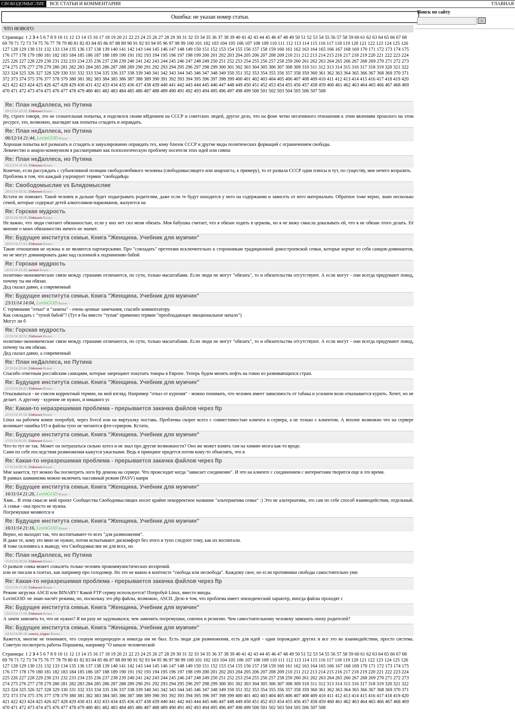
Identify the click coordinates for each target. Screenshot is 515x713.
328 (48, 73)
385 (115, 79)
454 (281, 85)
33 (197, 37)
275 (15, 67)
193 (148, 55)
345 (189, 73)
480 (90, 91)
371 (405, 73)
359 (306, 73)
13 (78, 37)
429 (73, 85)
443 (189, 85)
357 (289, 73)
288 (123, 67)
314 (339, 67)
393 (181, 79)
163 (306, 49)
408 (306, 79)
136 (81, 49)
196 (173, 55)
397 (214, 79)
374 (23, 79)
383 (98, 79)
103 (216, 43)
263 (323, 61)
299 (214, 67)
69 (5, 43)
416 (372, 79)
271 (389, 61)
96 (166, 43)
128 (15, 49)
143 (139, 49)
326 (31, 73)
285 (98, 67)
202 (223, 55)
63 (375, 37)
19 (114, 37)
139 (106, 49)
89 (124, 43)
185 (81, 55)
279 (48, 67)
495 (214, 91)
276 (23, 67)
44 (262, 37)
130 (31, 49)
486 (139, 91)
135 (73, 49)
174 (397, 49)
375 (31, 79)
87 (112, 43)
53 (316, 37)
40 (239, 37)
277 (31, 67)
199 (198, 55)
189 (115, 55)
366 (364, 73)
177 (15, 55)
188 (106, 55)
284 (90, 67)
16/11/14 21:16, (20, 528)
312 (323, 67)
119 (347, 43)
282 (73, 67)
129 (23, 49)
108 (257, 43)
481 (98, 91)
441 (173, 85)
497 (231, 91)
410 (323, 79)
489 (164, 91)
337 (123, 73)
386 (123, 79)
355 (273, 73)
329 (56, 73)
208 (273, 55)
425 (40, 85)
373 (15, 79)
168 (347, 49)
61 (363, 37)
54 (322, 37)
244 (164, 61)
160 (281, 49)
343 (173, 73)
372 (6, 79)
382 (90, 79)
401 (248, 79)
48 (286, 37)
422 (15, 85)
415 (364, 79)
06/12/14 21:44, (21, 138)
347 (206, 73)
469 (405, 85)
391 (164, 79)
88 (118, 43)
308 (289, 67)
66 (393, 37)
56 (334, 37)
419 (397, 79)
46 (274, 37)
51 (304, 37)
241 (139, 61)
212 (306, 55)
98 (178, 43)
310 (306, 67)
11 (66, 37)
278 (40, 67)
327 (40, 73)
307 (281, 67)
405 (281, 79)
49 (292, 37)
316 (356, 67)
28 (167, 37)
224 (405, 55)
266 (347, 61)
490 (173, 91)
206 (256, 55)
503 (281, 91)
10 (60, 37)
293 (164, 67)
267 (356, 61)
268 (364, 61)
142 (131, 49)
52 (310, 37)
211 (298, 55)
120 (355, 43)
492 (189, 91)
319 (381, 67)
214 (323, 55)
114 (306, 43)
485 (131, 91)
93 (148, 43)
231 (56, 61)
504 (289, 91)
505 (298, 91)
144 (148, 49)
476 (56, 91)
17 (102, 37)
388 (139, 79)
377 (48, 79)
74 (35, 43)
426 (48, 85)
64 (381, 37)
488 (156, 91)
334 (98, 73)
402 (256, 79)
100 (191, 43)
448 (231, 85)
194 (156, 55)
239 (123, 61)
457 (306, 85)
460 (331, 85)
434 (115, 85)
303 (248, 67)
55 (328, 37)
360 (314, 73)
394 (189, 79)
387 (131, 79)
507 (314, 91)
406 (289, 79)
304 (256, 67)
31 (185, 37)
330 (65, 73)
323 (6, 73)
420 (405, 79)
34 (203, 37)
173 (389, 49)
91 (136, 43)
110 (274, 43)
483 (115, 91)
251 (223, 61)
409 (314, 79)
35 (209, 37)
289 (131, 67)
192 (139, 55)
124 (388, 43)
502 (273, 91)
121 (363, 43)
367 (372, 73)
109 (265, 43)
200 (206, 55)
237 (106, 61)
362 (331, 73)
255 (256, 61)
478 (73, 91)
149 (189, 49)
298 (206, 67)
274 (6, 67)
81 (77, 43)
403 (264, 79)
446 (214, 85)
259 (289, 61)
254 (248, 61)
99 (184, 43)
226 (15, 61)
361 (323, 73)
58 (346, 37)
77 (53, 43)
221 (381, 55)
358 (298, 73)
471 (15, 91)
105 (232, 43)
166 (331, 49)
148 (181, 49)
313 (331, 67)
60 (357, 37)
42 (251, 37)
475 (48, 91)
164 (314, 49)
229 (40, 61)
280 (56, 67)
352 (248, 73)
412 (339, 79)
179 (31, 55)
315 (347, 67)
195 (164, 55)
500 (256, 91)
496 (223, 91)
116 (323, 43)
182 (56, 55)
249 (206, 61)
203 (231, 55)
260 (298, 61)
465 (372, 85)
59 (352, 37)
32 (191, 37)
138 (98, 49)
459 (323, 85)
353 (256, 73)
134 (65, 49)
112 (290, 43)
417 (381, 79)
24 (144, 37)
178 (23, 55)
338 (131, 73)
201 (214, 55)
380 (73, 79)
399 (231, 79)
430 (81, 85)
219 (364, 55)
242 (148, 61)
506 (306, 91)
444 (198, 85)
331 (73, 73)
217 (347, 55)
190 (123, 55)
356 (281, 73)
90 (130, 43)
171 (372, 49)
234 (81, 61)
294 (173, 67)
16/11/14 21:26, (20, 494)
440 (164, 85)
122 (372, 43)
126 (404, 43)
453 (273, 85)
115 (314, 43)
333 (90, 73)
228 (31, 61)
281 (65, 67)
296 (189, 67)
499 (248, 91)
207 (264, 55)
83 (89, 43)
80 (71, 43)
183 (65, 55)
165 (323, 49)
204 (239, 55)
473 (31, 91)
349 (223, 73)
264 (331, 61)
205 (248, 55)
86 (106, 43)
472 (23, 91)
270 (381, 61)
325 (23, 73)
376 (40, 79)
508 (322, 91)
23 (138, 37)
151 (206, 49)
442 (181, 85)
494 (206, 91)
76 (47, 43)
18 (108, 37)
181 (48, 55)
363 (339, 73)
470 (6, 91)
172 (381, 49)
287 (115, 67)
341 (156, 73)
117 (330, 43)
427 (56, 85)
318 (372, 67)
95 (160, 43)
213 (314, 55)
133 (56, 49)
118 (339, 43)
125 (397, 43)
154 (231, 49)
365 (356, 73)
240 (131, 61)
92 (142, 43)
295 (181, 67)
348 (214, 73)
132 (48, 49)
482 (106, 91)
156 (248, 49)
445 (206, 85)
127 (6, 49)
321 (397, 67)
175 (405, 49)
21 (126, 37)
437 (139, 85)
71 (17, 43)
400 (239, 79)
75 (41, 43)
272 (397, 61)
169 (356, 49)
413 (347, 79)
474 (40, 91)
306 (273, 67)
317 (364, 67)
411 (331, 79)
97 (172, 43)
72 (23, 43)
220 (372, 55)
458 (314, 85)
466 (381, 85)
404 (273, 79)
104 (224, 43)
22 (132, 37)
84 (94, 43)
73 (29, 43)
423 (23, 85)
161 (289, 49)
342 (164, 73)
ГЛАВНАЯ (503, 3)
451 (256, 85)
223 (397, 55)
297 (198, 67)
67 (399, 37)
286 (106, 67)
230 (48, 61)
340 (148, 73)
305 (264, 67)
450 (248, 85)
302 (239, 67)
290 (139, 67)
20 (120, 37)
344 (181, 73)
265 (339, 61)
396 (206, 79)
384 (106, 79)
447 (223, 85)
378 (56, 79)
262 (314, 61)
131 (40, 49)
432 (98, 85)
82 (83, 43)
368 (381, 73)
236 (98, 61)
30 (179, 37)
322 (405, 67)
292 (156, 67)
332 (81, 73)
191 (131, 55)
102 (207, 43)
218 (356, 55)
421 (6, 85)
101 (199, 43)
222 (389, 55)
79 (65, 43)
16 (96, 37)
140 (115, 49)
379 (65, 79)
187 (98, 55)
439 (156, 85)
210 (289, 55)
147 (173, 49)
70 (11, 43)
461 (339, 85)
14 (84, 37)
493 (198, 91)
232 (65, 61)
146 (164, 49)
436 (131, 85)
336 (115, 73)
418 (389, 79)
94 (154, 43)
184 (73, 55)
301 (231, 67)
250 (214, 61)
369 (389, 73)
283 (81, 67)
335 (106, 73)
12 (72, 37)
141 (123, 49)
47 (280, 37)
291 (148, 67)
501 (264, 91)
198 (189, 55)
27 (161, 37)
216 (339, 55)
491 (181, 91)
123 (380, 43)
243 (156, 61)
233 (73, 61)
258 (281, 61)
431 (90, 85)
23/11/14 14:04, (20, 303)
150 (198, 49)
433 (106, 85)
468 (397, 85)
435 (123, 85)
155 (239, 49)
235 (90, 61)
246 (181, 61)
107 (249, 43)
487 (148, 91)
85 (100, 43)
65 (387, 37)
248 (198, 61)
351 (239, 73)
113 (298, 43)
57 (340, 37)
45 (268, 37)
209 (281, 55)
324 (15, 73)
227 (23, 61)
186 (90, 55)
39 (233, 37)
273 (405, 61)
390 (156, 79)
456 (298, 85)
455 (289, 85)
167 (339, 49)
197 (181, 55)
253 (239, 61)
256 (264, 61)
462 (347, 85)
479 (81, 91)
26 (155, 37)
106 (241, 43)
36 (215, 37)
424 (31, 85)
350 (231, 73)
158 (264, 49)
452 (264, 85)
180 (40, 55)
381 (81, 79)
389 (148, 79)
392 (173, 79)
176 (6, 55)
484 (123, 91)
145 (156, 49)
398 (223, 79)
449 (239, 85)
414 (356, 79)
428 (65, 85)
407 (298, 79)
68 (404, 37)
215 (331, 55)
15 (90, 37)
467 (389, 85)
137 (90, 49)
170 (364, 49)
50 (298, 37)
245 (173, 61)
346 (198, 73)
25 (150, 37)
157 (256, 49)
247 (189, 61)
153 (223, 49)
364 (347, 73)
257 (273, 61)
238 (115, 61)
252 (231, 61)
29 (173, 37)
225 (6, 61)
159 (273, 49)
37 (221, 37)
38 (227, 37)
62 (369, 37)
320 (389, 67)
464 (364, 85)
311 (314, 67)
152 (214, 49)
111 (282, 43)
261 (306, 61)
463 (356, 85)
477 (65, 91)
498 (239, 91)
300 (223, 67)
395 (198, 79)
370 (397, 73)
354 (264, 73)
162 (298, 49)
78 (59, 43)
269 (372, 61)
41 (245, 37)
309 (298, 67)
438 (148, 85)
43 (256, 37)
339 (139, 73)
